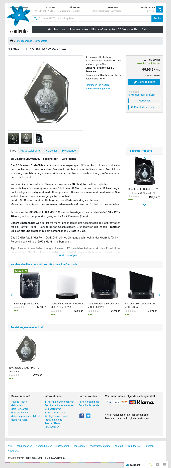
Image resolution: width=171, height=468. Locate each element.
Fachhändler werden (89, 408)
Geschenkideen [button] (57, 29)
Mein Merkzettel (19, 415)
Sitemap (149, 448)
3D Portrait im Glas (55, 415)
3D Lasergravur (53, 412)
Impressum (79, 448)
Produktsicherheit (30, 150)
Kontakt (119, 448)
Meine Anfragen (19, 422)
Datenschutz (62, 448)
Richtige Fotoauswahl (56, 419)
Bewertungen (69, 150)
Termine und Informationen (59, 408)
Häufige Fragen (19, 404)
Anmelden (116, 11)
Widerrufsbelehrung (100, 448)
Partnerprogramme (89, 404)
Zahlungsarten (24, 448)
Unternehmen (52, 430)
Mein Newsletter (19, 412)
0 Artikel (151, 11)
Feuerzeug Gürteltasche (26, 306)
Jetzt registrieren (100, 11)
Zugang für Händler (70, 11)
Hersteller (51, 150)
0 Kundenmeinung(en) (141, 94)
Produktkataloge (53, 422)
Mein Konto (17, 408)
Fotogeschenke (24, 41)
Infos (13, 150)
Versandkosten (44, 448)
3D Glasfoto (41, 41)
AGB (10, 448)
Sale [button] (144, 29)
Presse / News (52, 426)
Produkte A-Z (134, 448)
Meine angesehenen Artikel (25, 419)
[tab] (151, 464)
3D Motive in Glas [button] (128, 29)
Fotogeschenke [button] (79, 29)
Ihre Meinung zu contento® (59, 404)
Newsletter (13, 453)
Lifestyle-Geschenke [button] (103, 29)
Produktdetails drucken (144, 107)
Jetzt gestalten (144, 82)
